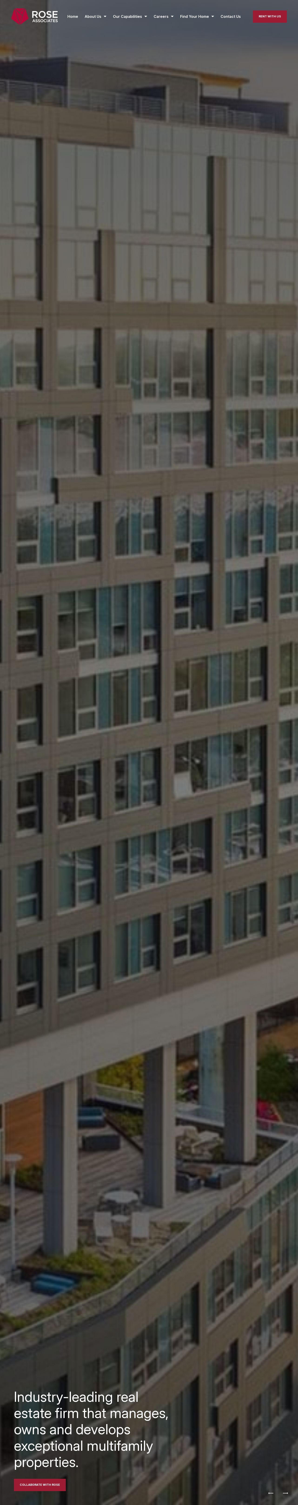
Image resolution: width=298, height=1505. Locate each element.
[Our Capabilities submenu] (130, 16)
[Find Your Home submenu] (197, 16)
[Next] (285, 1493)
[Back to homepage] (34, 16)
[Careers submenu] (163, 16)
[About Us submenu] (95, 16)
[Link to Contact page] (40, 1485)
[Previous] (271, 1493)
